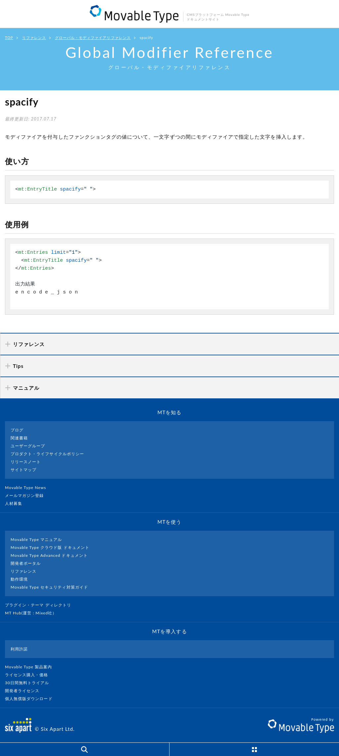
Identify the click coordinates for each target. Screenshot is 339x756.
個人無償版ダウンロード (31, 698)
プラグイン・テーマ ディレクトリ (40, 604)
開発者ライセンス (25, 690)
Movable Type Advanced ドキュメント (49, 555)
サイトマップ (23, 469)
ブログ (17, 429)
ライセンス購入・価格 (29, 674)
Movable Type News (28, 487)
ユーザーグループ (28, 445)
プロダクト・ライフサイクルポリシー (47, 453)
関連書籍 (19, 437)
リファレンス (34, 37)
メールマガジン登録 (27, 495)
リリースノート (26, 461)
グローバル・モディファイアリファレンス (93, 37)
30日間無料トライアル (30, 682)
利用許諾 (19, 648)
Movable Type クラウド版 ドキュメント (50, 547)
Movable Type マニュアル (36, 539)
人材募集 (16, 503)
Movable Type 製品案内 (31, 666)
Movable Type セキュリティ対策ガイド (49, 587)
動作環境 (19, 579)
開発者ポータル (26, 563)
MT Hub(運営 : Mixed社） (33, 612)
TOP (9, 37)
